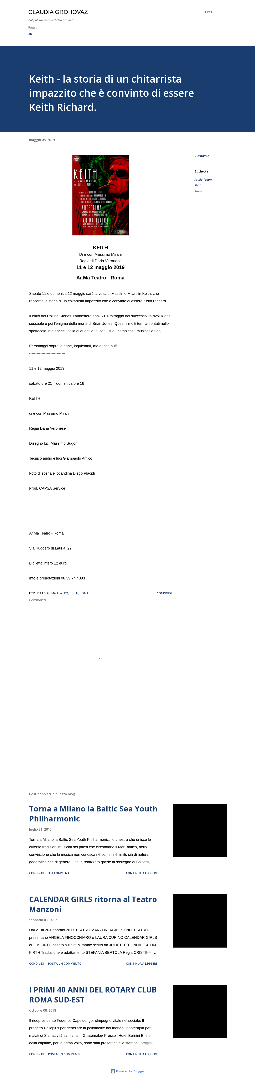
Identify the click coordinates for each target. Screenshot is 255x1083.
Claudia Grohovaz (58, 12)
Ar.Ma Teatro (203, 179)
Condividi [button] (202, 156)
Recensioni (89, 34)
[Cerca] (208, 12)
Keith (198, 185)
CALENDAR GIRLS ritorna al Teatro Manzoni (93, 904)
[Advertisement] (99, 740)
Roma (198, 191)
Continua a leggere (142, 873)
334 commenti (59, 873)
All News (63, 34)
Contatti (151, 34)
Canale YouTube (121, 34)
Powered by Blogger (127, 1071)
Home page (36, 34)
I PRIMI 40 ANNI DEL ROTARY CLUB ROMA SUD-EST (93, 995)
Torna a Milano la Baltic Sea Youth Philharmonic (93, 814)
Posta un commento (65, 963)
